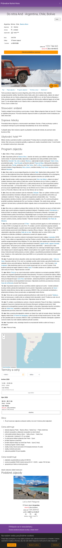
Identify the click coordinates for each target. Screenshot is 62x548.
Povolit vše (11, 545)
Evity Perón (44, 167)
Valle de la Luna (26, 232)
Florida (14, 165)
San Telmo (30, 165)
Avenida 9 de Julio (14, 161)
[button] (3, 335)
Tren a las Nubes (41, 179)
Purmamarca (53, 210)
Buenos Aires (24, 24)
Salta (36, 172)
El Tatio (27, 224)
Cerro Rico (21, 279)
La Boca (39, 165)
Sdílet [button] (57, 19)
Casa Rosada (18, 163)
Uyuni (30, 267)
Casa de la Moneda (7, 283)
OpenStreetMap (6, 367)
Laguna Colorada (54, 243)
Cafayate (36, 193)
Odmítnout (56, 545)
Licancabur (51, 237)
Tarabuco (55, 295)
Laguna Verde (44, 243)
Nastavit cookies (34, 545)
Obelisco (28, 161)
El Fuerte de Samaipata (21, 315)
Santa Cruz (10, 308)
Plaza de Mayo (39, 163)
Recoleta (9, 169)
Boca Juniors (26, 167)
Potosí (13, 272)
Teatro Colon (54, 161)
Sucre (55, 288)
